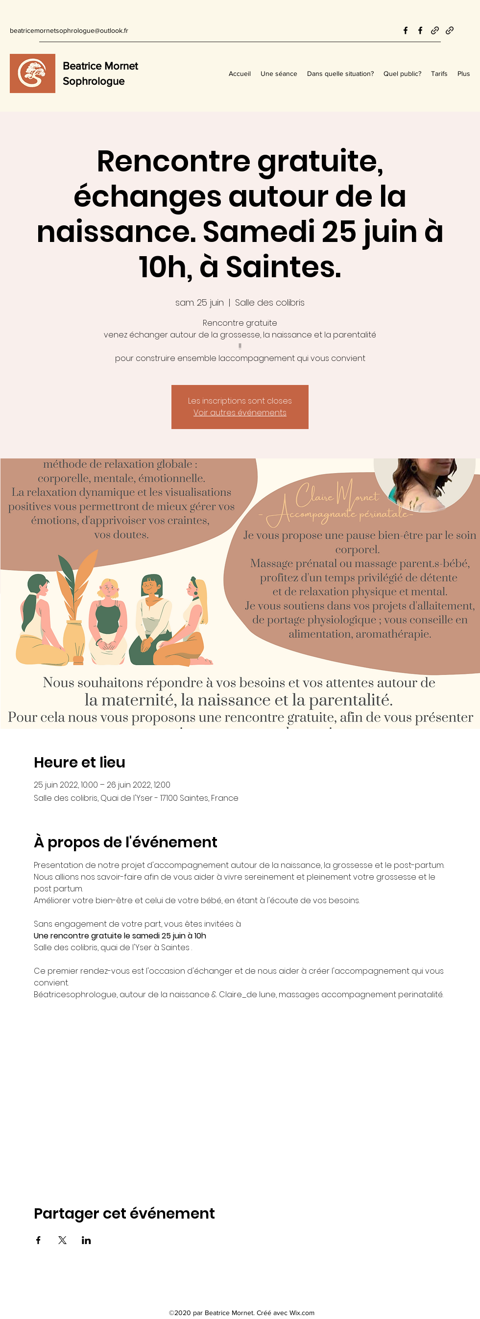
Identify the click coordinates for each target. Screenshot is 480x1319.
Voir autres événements (240, 412)
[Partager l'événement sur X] (62, 1240)
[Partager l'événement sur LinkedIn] (86, 1240)
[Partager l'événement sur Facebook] (38, 1240)
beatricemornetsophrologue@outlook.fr (69, 30)
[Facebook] (405, 30)
